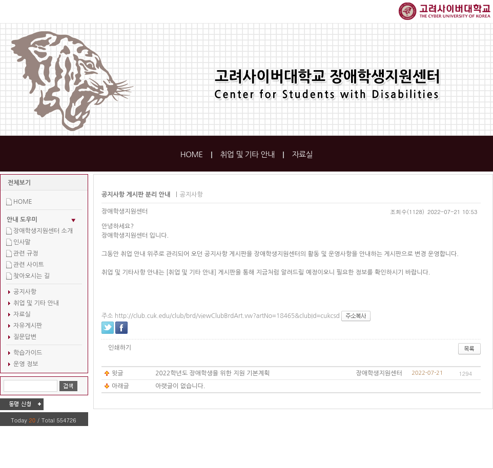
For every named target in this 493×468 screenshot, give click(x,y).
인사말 (22, 242)
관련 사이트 (28, 265)
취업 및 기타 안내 (247, 154)
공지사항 (24, 292)
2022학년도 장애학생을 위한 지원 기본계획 (212, 373)
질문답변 (24, 337)
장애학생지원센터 (124, 211)
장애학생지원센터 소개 (43, 231)
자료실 (302, 154)
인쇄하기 (119, 348)
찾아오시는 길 (31, 276)
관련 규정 (25, 253)
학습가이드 (27, 353)
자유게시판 (27, 326)
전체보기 (19, 183)
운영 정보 (25, 364)
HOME (191, 154)
